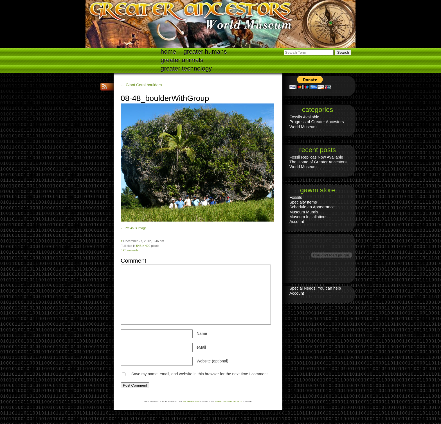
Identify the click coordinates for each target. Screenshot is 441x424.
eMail (201, 347)
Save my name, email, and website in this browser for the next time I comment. (200, 374)
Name (202, 333)
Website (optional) (212, 361)
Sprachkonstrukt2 (228, 401)
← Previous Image (134, 228)
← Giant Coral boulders (141, 85)
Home (168, 51)
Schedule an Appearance (312, 207)
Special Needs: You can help (315, 288)
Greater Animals (182, 60)
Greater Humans (205, 51)
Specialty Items (303, 202)
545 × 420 (143, 245)
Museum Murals (303, 212)
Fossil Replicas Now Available (316, 157)
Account (296, 221)
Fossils (295, 197)
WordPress (191, 401)
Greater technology (186, 68)
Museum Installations (308, 217)
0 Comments (129, 250)
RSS (105, 87)
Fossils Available (304, 117)
